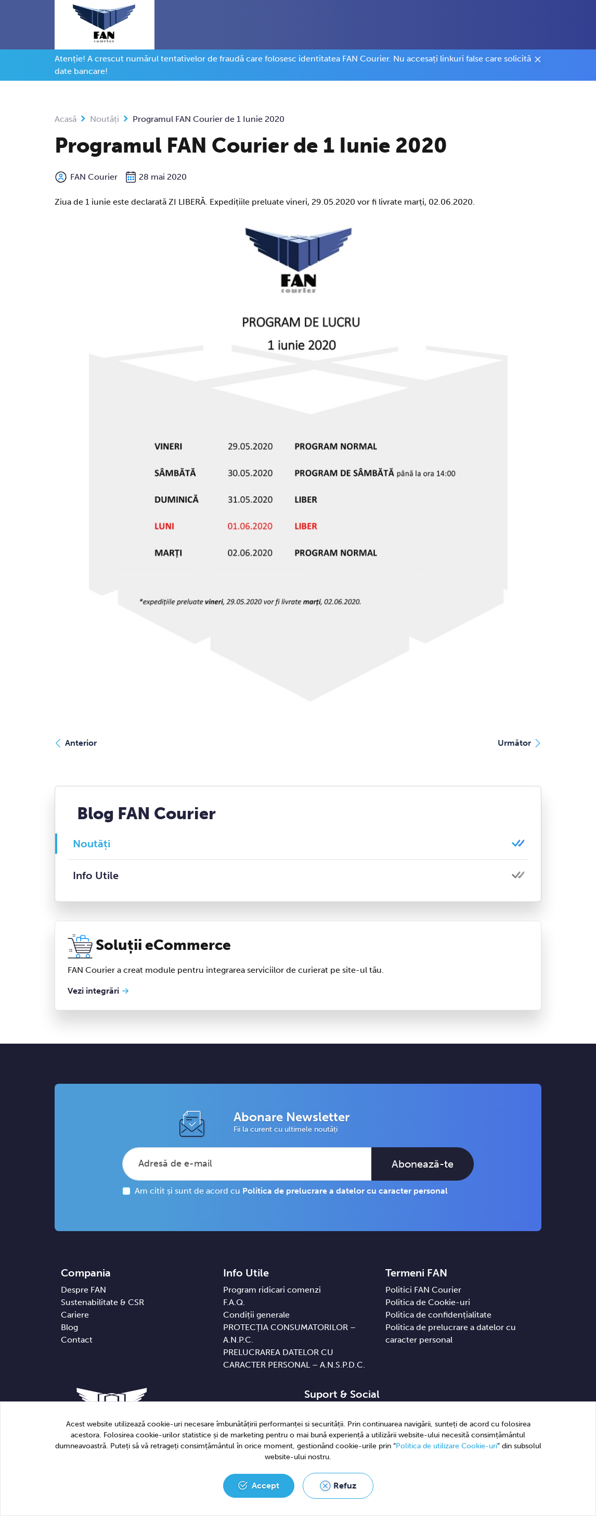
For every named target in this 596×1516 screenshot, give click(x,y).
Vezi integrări (93, 991)
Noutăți (104, 119)
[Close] (537, 61)
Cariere (75, 1315)
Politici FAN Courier (423, 1290)
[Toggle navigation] (539, 25)
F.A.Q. (234, 1302)
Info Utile (96, 875)
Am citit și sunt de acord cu (291, 1191)
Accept (265, 1485)
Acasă (65, 119)
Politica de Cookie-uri (427, 1302)
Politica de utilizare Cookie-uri (446, 1446)
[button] (520, 24)
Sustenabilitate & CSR (102, 1302)
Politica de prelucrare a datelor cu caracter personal (345, 1191)
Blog (69, 1327)
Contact (77, 1340)
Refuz (344, 1485)
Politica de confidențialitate (438, 1315)
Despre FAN (83, 1290)
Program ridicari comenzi (272, 1290)
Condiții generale (256, 1315)
